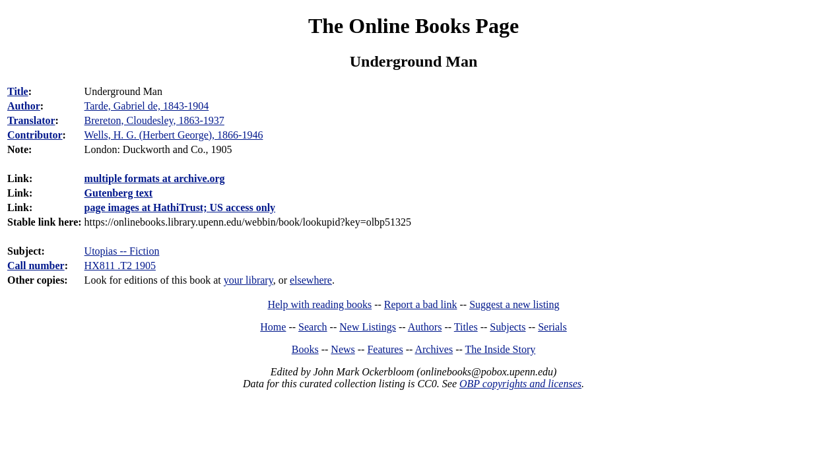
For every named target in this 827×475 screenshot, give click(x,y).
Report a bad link (420, 304)
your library (248, 280)
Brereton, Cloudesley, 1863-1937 (154, 120)
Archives (433, 349)
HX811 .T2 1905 (120, 265)
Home (273, 326)
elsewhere (311, 280)
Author (23, 105)
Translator (31, 120)
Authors (425, 326)
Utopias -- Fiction (122, 251)
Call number (36, 265)
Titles (466, 326)
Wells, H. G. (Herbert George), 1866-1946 (173, 135)
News (342, 349)
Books (305, 349)
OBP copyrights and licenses (520, 383)
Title (17, 91)
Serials (552, 326)
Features (385, 349)
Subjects (507, 326)
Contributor (35, 135)
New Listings (367, 326)
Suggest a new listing (514, 304)
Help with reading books (319, 304)
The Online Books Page (413, 26)
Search (312, 326)
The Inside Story (500, 349)
